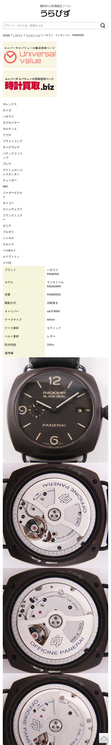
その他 (7, 262)
